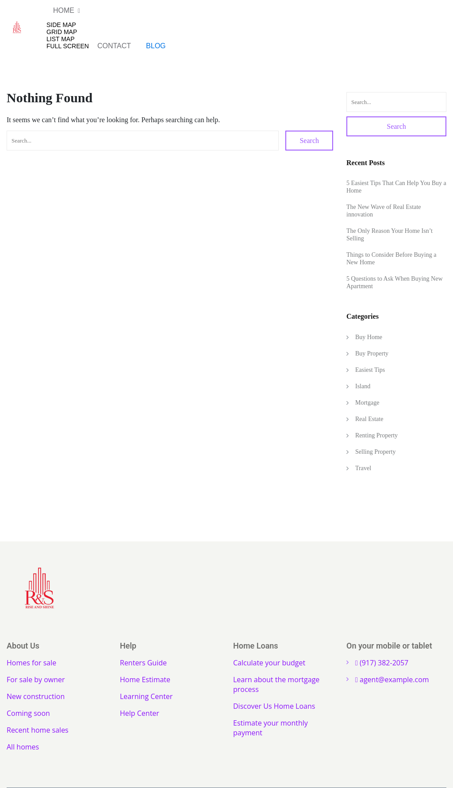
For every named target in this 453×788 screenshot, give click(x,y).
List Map (60, 38)
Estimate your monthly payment (270, 728)
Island (362, 386)
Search (309, 140)
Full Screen (67, 46)
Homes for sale (31, 663)
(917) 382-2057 (381, 663)
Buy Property (371, 353)
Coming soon (28, 713)
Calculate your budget (269, 663)
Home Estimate (145, 679)
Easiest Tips (370, 370)
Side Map (61, 24)
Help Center (139, 713)
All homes (23, 747)
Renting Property (376, 435)
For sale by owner (36, 679)
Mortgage (367, 402)
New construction (36, 696)
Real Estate (369, 419)
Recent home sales (38, 730)
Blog (155, 46)
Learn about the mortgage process (276, 684)
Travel (363, 468)
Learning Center (146, 696)
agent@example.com (392, 679)
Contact (114, 46)
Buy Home (368, 337)
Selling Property (375, 451)
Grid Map (61, 31)
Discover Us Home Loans (274, 706)
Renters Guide (143, 663)
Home (63, 10)
